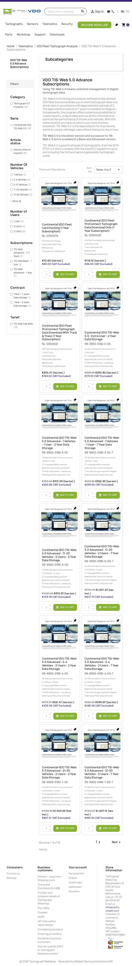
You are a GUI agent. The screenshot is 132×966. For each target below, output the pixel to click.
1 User (19, 221)
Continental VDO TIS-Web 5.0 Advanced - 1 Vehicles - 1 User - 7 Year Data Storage (102, 443)
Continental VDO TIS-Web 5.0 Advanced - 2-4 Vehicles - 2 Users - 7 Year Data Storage (102, 664)
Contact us (13, 873)
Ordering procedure (50, 933)
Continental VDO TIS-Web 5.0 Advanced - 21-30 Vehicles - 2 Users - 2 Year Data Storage (59, 772)
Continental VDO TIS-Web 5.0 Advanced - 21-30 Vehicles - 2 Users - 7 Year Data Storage (102, 772)
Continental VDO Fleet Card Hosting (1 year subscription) (57, 228)
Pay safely (44, 908)
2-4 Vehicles (22, 179)
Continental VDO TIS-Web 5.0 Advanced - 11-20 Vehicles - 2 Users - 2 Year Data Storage (59, 555)
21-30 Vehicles (23, 194)
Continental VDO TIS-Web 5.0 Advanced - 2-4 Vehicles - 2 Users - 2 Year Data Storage (59, 664)
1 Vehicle (20, 174)
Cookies (42, 912)
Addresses (75, 886)
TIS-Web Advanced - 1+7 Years (22, 253)
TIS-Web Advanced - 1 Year (23, 273)
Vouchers (74, 891)
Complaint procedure (50, 929)
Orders (73, 878)
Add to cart (65, 274)
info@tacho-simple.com (113, 909)
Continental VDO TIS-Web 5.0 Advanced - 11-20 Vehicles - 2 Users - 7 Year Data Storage (102, 551)
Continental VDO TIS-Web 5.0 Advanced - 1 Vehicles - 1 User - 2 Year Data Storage (59, 443)
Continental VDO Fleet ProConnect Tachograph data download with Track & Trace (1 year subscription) (59, 332)
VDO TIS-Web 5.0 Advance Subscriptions (19, 63)
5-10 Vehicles (22, 184)
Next (117, 842)
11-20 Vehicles (23, 189)
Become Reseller (94, 25)
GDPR (41, 916)
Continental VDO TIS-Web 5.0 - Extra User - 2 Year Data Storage (102, 336)
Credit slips (75, 882)
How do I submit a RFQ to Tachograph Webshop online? (50, 950)
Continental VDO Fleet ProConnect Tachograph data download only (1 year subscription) (101, 225)
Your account (78, 867)
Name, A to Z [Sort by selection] (108, 170)
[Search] (65, 11)
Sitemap (11, 878)
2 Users (20, 231)
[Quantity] (46, 274)
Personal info (76, 873)
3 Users (19, 226)
